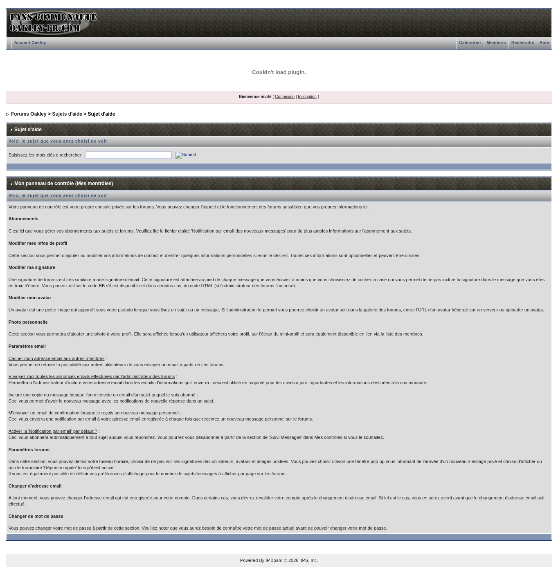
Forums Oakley (29, 114)
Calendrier (470, 42)
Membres (496, 42)
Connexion (285, 96)
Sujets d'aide (67, 114)
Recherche (522, 42)
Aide (544, 42)
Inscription (307, 96)
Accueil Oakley (30, 42)
